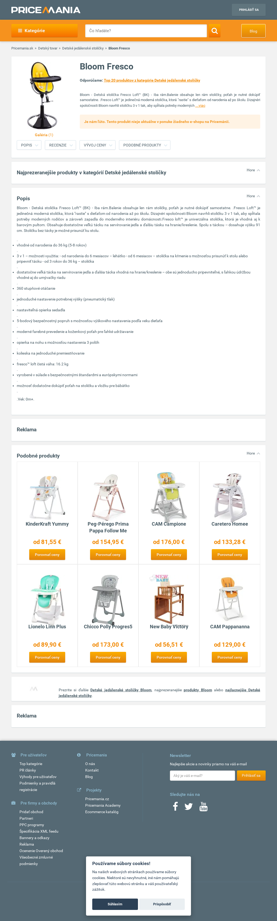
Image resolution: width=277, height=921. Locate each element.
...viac (200, 105)
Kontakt (92, 770)
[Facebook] (175, 808)
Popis (26, 145)
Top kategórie (30, 764)
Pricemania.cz (97, 799)
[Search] (214, 30)
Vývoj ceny (95, 145)
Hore (251, 170)
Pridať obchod (31, 812)
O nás (90, 764)
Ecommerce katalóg (101, 812)
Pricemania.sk (22, 48)
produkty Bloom (198, 690)
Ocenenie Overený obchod (41, 851)
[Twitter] (189, 808)
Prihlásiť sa (249, 10)
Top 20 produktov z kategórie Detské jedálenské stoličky (152, 80)
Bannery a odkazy (34, 838)
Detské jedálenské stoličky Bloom (120, 690)
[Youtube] (203, 808)
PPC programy (31, 825)
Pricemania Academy (103, 805)
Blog (253, 31)
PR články (27, 770)
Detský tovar (47, 48)
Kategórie (31, 30)
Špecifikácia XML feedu (38, 831)
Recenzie (58, 145)
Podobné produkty (142, 145)
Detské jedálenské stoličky (83, 48)
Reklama (26, 844)
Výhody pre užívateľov (38, 777)
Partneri (26, 818)
